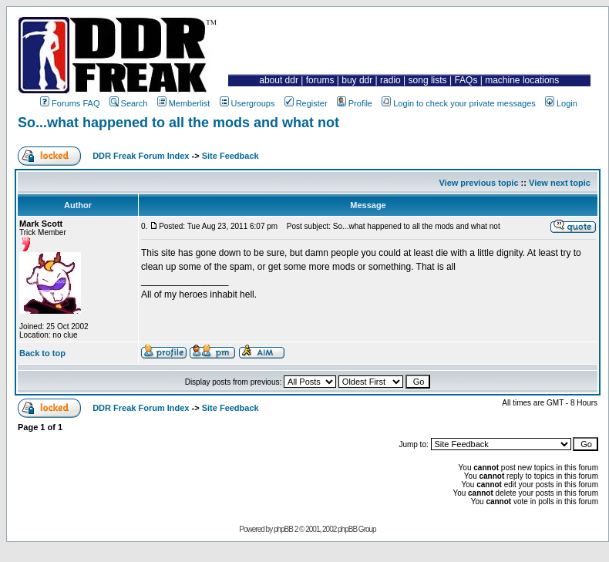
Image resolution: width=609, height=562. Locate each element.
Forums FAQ (69, 103)
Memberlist (183, 103)
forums (320, 80)
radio (390, 80)
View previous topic (478, 182)
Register (306, 103)
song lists (428, 80)
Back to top (42, 353)
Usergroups (247, 103)
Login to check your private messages (459, 103)
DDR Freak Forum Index (141, 155)
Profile (354, 103)
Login (561, 103)
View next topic (559, 182)
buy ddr (357, 80)
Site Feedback (230, 155)
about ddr (278, 80)
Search (128, 103)
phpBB (283, 529)
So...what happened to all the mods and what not (178, 122)
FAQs (465, 80)
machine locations (522, 80)
